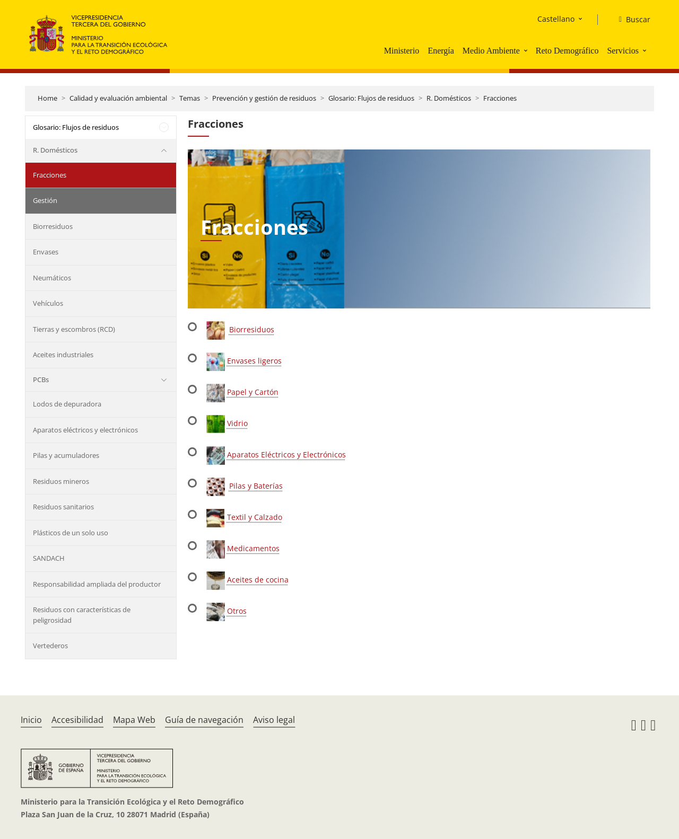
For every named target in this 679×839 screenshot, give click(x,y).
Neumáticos (52, 277)
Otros (237, 611)
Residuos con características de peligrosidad (81, 615)
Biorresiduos (53, 226)
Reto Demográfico (567, 50)
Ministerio (402, 50)
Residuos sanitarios (63, 506)
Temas (189, 98)
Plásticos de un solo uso (70, 532)
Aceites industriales (63, 354)
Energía (441, 50)
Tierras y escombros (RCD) (74, 329)
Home (47, 98)
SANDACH (49, 558)
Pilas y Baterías (256, 486)
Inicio (31, 720)
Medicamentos (253, 548)
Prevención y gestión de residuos (264, 98)
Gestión (45, 200)
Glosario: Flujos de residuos (371, 98)
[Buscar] (630, 19)
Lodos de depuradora (67, 404)
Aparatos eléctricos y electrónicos (85, 430)
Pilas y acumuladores (66, 455)
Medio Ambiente (491, 50)
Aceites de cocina (258, 580)
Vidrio (237, 423)
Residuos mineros (61, 481)
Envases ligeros (254, 361)
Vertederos (50, 645)
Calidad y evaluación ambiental (118, 98)
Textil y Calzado (254, 517)
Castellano (555, 19)
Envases (45, 252)
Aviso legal (274, 720)
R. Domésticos (448, 98)
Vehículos (48, 303)
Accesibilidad (77, 720)
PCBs (41, 379)
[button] (527, 50)
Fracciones (500, 98)
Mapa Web (134, 720)
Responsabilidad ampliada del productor (97, 584)
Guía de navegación (204, 720)
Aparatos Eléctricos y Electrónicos (286, 454)
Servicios (623, 50)
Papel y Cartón (252, 392)
